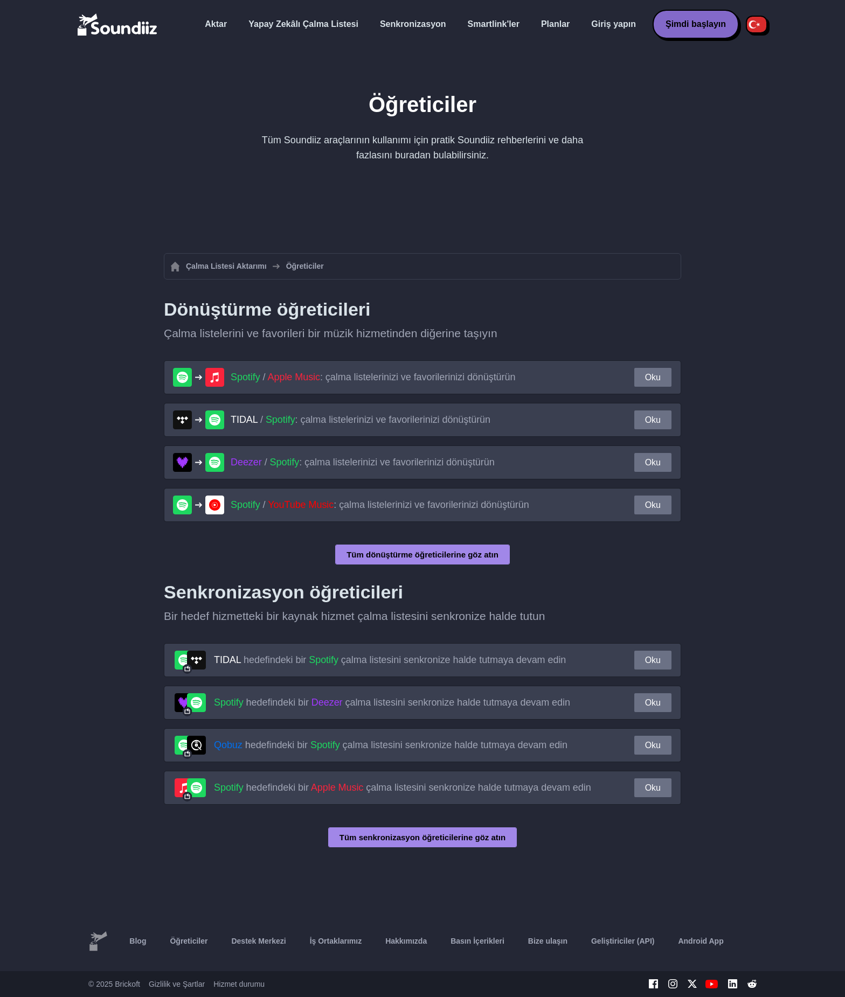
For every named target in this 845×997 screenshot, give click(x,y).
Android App (700, 941)
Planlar (555, 24)
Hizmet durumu (239, 984)
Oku (653, 377)
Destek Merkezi (258, 941)
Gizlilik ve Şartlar (177, 984)
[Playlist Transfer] (118, 24)
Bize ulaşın (547, 941)
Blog (137, 941)
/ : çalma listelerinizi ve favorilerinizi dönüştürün (373, 377)
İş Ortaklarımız (336, 941)
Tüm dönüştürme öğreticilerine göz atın (422, 554)
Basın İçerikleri (477, 941)
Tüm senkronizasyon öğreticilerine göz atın (422, 837)
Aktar (216, 24)
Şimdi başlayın (696, 24)
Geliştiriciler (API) (622, 941)
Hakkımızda (406, 941)
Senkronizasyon (413, 24)
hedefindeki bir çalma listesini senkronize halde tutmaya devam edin (390, 659)
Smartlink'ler (494, 24)
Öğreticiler (188, 941)
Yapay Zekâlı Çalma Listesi (303, 24)
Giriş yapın (613, 24)
